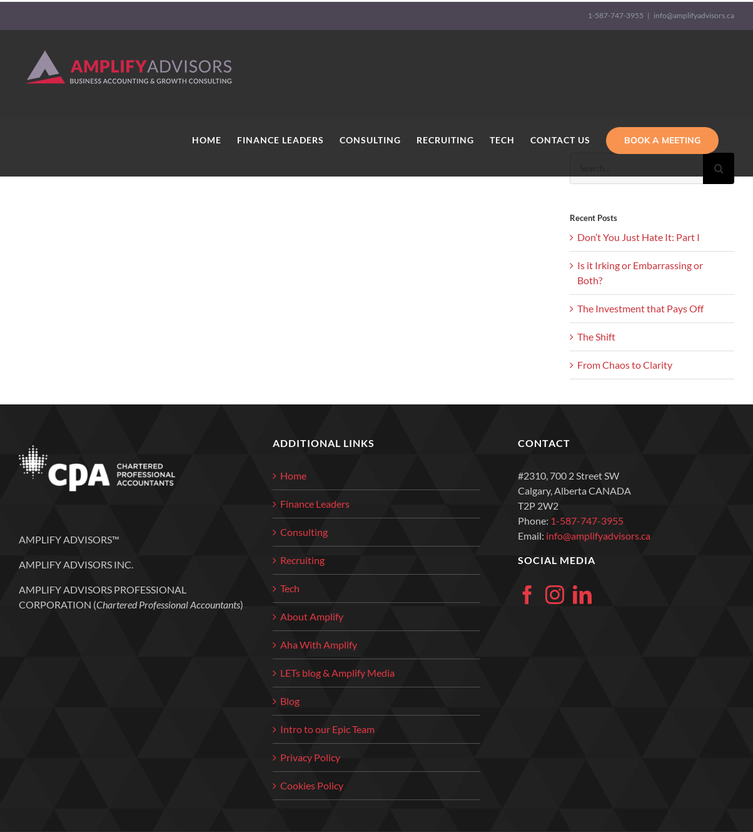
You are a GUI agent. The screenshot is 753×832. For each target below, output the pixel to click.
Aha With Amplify (318, 644)
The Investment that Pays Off (640, 308)
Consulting (304, 532)
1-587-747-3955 (616, 15)
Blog (290, 701)
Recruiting (302, 560)
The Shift (596, 336)
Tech (290, 588)
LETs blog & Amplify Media (337, 673)
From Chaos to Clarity (624, 365)
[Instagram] (554, 594)
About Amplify (311, 616)
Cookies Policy (311, 785)
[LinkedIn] (582, 594)
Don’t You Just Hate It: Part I (638, 237)
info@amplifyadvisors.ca (694, 15)
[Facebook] (527, 594)
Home (293, 475)
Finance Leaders (315, 504)
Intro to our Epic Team (327, 729)
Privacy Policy (310, 757)
